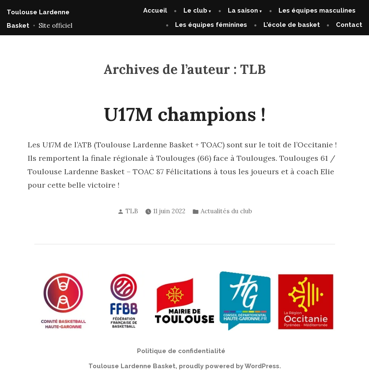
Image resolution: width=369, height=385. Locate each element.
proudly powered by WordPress (229, 366)
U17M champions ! (185, 114)
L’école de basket (291, 25)
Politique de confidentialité (181, 351)
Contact (349, 25)
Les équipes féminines (211, 25)
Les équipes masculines (317, 10)
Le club (195, 10)
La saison (243, 10)
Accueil (155, 10)
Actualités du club (226, 211)
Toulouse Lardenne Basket (131, 366)
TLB (132, 211)
